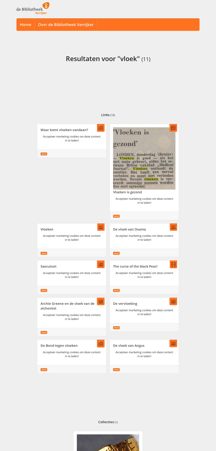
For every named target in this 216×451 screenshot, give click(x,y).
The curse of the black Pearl (135, 266)
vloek (43, 153)
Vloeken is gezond (127, 192)
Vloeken (47, 229)
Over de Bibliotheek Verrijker (66, 24)
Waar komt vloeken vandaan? (64, 130)
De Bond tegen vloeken (59, 345)
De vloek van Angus (128, 345)
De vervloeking (125, 303)
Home (25, 24)
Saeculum (48, 266)
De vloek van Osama (129, 229)
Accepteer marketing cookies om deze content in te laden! (72, 138)
